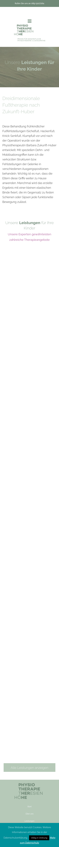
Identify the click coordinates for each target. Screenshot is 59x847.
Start (29, 806)
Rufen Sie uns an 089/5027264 (29, 3)
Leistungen (29, 821)
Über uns (29, 814)
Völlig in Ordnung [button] (39, 838)
